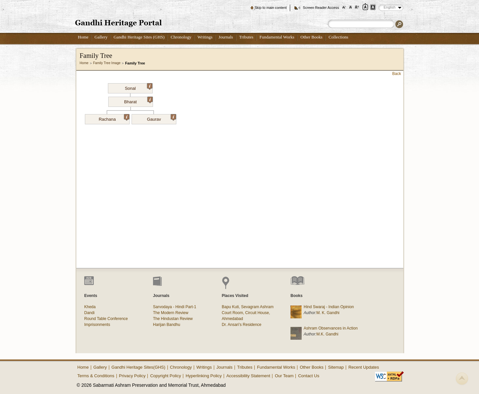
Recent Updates (363, 367)
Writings (205, 37)
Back (396, 73)
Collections (338, 37)
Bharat (138, 100)
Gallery (101, 37)
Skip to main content (271, 8)
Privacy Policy (132, 375)
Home (83, 37)
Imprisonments (97, 324)
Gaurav (161, 118)
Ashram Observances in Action (331, 328)
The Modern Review (170, 312)
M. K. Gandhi (328, 312)
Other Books (311, 37)
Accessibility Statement (248, 375)
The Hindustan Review (173, 318)
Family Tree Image (106, 63)
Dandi (89, 312)
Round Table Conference (106, 318)
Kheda (90, 307)
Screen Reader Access (321, 8)
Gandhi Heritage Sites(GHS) (138, 367)
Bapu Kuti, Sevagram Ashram (247, 307)
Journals (225, 37)
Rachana (114, 118)
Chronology (181, 37)
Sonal (138, 87)
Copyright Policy (165, 375)
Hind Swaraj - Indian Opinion (329, 307)
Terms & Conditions (95, 375)
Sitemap (336, 367)
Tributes (246, 37)
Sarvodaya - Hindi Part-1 (174, 307)
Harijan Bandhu (166, 324)
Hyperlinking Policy (204, 375)
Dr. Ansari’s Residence (242, 324)
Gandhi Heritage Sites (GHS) (138, 37)
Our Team (284, 375)
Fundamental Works (277, 37)
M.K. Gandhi (327, 334)
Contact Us (308, 375)
